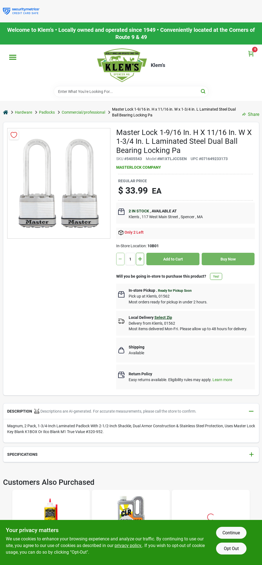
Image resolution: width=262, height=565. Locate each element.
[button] (131, 411)
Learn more (222, 379)
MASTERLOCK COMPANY (138, 167)
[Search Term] (131, 91)
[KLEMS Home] (122, 65)
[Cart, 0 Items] (251, 53)
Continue (231, 532)
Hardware (23, 112)
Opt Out (231, 548)
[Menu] (12, 57)
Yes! (216, 276)
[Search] (203, 91)
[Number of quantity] (130, 259)
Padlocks (47, 112)
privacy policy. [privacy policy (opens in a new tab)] (128, 545)
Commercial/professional (83, 112)
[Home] (5, 112)
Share (250, 114)
